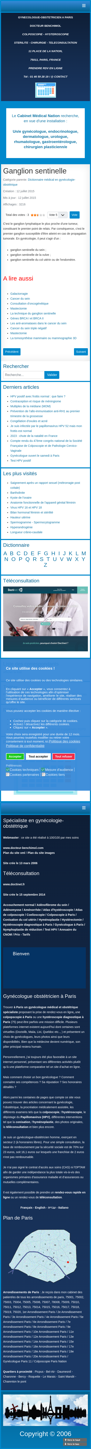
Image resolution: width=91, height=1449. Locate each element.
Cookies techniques (24, 770)
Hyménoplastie (49, 919)
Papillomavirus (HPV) (35, 1117)
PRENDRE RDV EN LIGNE (46, 68)
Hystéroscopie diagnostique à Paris (27, 924)
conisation (23, 1122)
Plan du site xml (14, 852)
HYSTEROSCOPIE (57, 34)
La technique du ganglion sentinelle (33, 313)
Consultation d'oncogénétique (29, 303)
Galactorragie (19, 293)
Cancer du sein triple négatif (28, 328)
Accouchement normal (18, 905)
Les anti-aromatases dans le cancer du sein (38, 323)
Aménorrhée (32, 909)
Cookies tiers (55, 774)
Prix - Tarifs (22, 934)
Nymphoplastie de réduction (22, 929)
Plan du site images (41, 852)
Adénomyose (12, 909)
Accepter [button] (15, 756)
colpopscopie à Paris (17, 1017)
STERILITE (21, 42)
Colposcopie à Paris (61, 914)
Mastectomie (18, 308)
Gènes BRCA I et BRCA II (27, 318)
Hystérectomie (72, 919)
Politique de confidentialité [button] (25, 746)
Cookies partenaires (24, 774)
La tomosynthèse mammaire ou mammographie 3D (43, 338)
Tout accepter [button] (38, 756)
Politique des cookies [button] (64, 741)
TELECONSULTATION (63, 42)
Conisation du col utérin (19, 919)
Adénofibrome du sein (52, 905)
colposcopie (50, 1112)
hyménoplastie (43, 1122)
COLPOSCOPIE (32, 34)
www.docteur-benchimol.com (23, 848)
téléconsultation (17, 1127)
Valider (52, 375)
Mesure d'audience (59, 770)
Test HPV (51, 929)
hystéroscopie (72, 1112)
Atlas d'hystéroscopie (58, 909)
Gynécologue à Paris (69, 924)
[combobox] (24, 375)
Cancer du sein (20, 298)
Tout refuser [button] (63, 756)
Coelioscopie (36, 914)
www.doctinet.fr (14, 884)
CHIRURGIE (38, 42)
